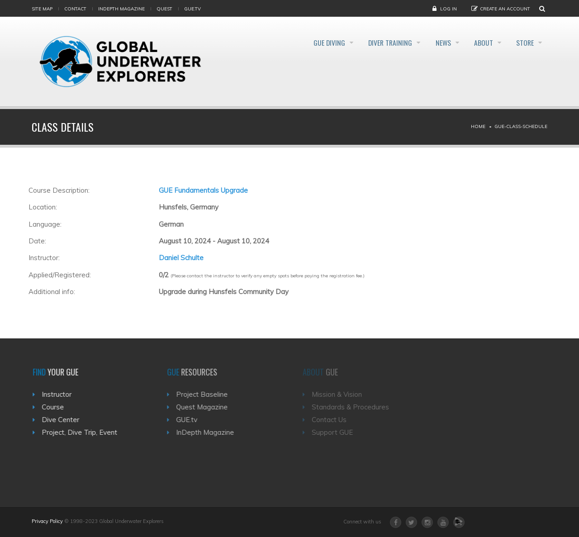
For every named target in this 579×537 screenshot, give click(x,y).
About (478, 42)
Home (478, 126)
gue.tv (192, 9)
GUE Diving (309, 42)
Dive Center (65, 419)
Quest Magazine (207, 407)
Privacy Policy (47, 521)
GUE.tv (192, 419)
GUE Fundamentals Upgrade (203, 190)
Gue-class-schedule (520, 126)
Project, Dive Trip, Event (84, 432)
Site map (42, 9)
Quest (164, 9)
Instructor (61, 394)
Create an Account (505, 9)
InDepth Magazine (121, 9)
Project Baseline (207, 394)
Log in (448, 9)
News (433, 42)
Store (524, 42)
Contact (75, 9)
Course (58, 407)
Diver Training (375, 42)
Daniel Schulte (181, 257)
